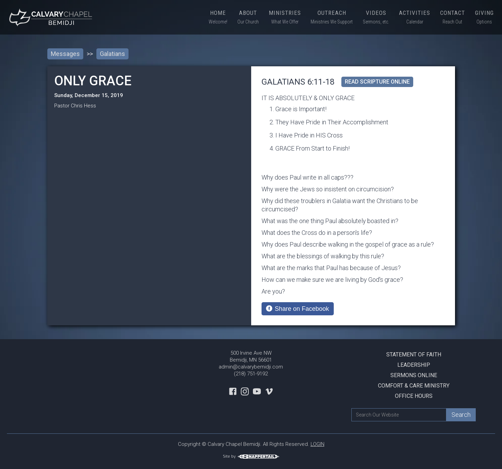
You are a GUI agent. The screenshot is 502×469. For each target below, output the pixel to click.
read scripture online (377, 81)
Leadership (413, 365)
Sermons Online (413, 375)
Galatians (112, 53)
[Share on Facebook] (298, 308)
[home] (52, 17)
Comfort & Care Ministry (413, 385)
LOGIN (317, 444)
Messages (65, 53)
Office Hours (414, 396)
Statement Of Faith (413, 354)
